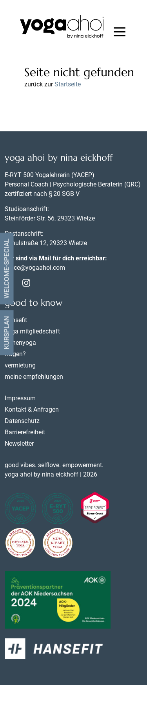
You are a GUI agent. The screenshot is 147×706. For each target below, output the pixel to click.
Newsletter (19, 443)
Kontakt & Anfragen (32, 409)
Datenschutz (22, 421)
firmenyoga (20, 342)
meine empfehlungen (34, 376)
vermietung (20, 365)
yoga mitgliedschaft (32, 331)
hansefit (16, 320)
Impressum (20, 398)
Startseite (67, 84)
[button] (119, 33)
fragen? (15, 354)
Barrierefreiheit (25, 432)
